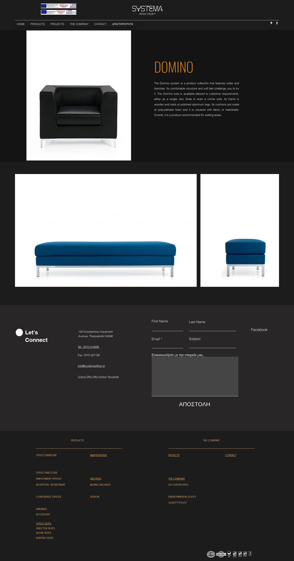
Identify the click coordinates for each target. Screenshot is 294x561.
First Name (160, 321)
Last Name (197, 322)
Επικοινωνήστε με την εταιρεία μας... (179, 355)
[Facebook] (277, 23)
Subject (194, 339)
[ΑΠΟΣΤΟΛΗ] (194, 404)
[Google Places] (271, 23)
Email (156, 339)
